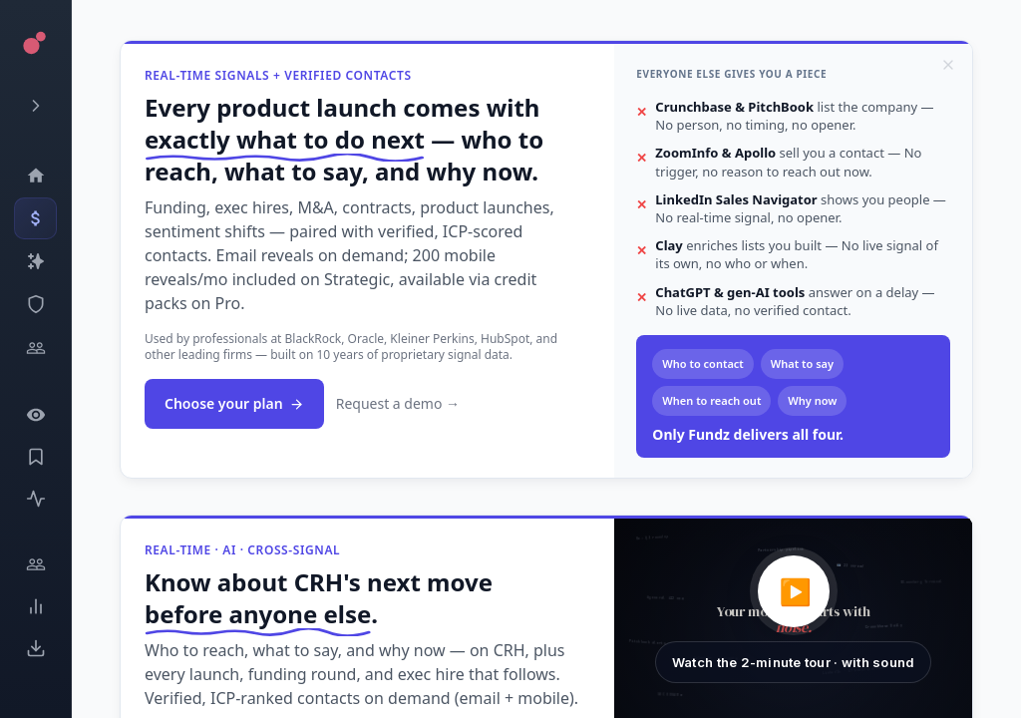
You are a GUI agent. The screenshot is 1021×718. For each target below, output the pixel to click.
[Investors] (35, 348)
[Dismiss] (948, 65)
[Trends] (35, 606)
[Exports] (35, 648)
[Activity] (35, 499)
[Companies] (35, 261)
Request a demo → (398, 403)
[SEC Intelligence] (35, 304)
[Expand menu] (35, 106)
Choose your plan (234, 403)
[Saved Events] (35, 457)
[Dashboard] (35, 175)
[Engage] (35, 564)
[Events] (35, 218)
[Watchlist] (35, 415)
